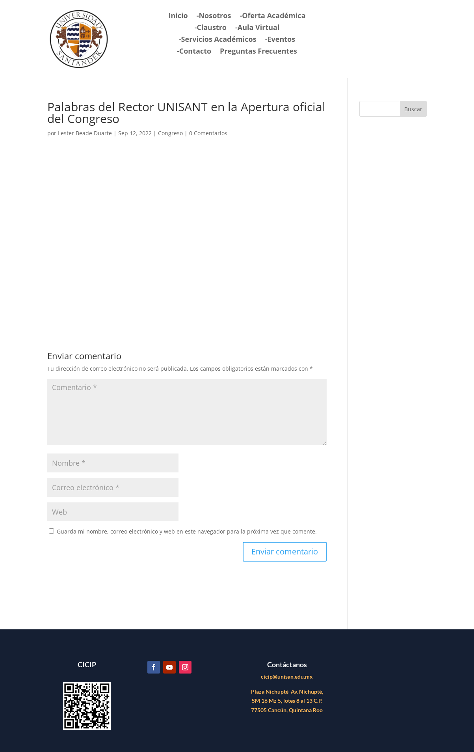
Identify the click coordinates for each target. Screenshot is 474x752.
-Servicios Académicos (218, 40)
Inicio (178, 16)
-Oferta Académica (272, 16)
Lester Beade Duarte (85, 133)
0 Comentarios (208, 133)
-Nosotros (214, 16)
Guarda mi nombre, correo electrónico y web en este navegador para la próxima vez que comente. (187, 531)
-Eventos (280, 40)
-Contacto (194, 52)
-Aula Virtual (257, 28)
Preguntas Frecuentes (258, 52)
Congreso (170, 133)
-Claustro (210, 28)
